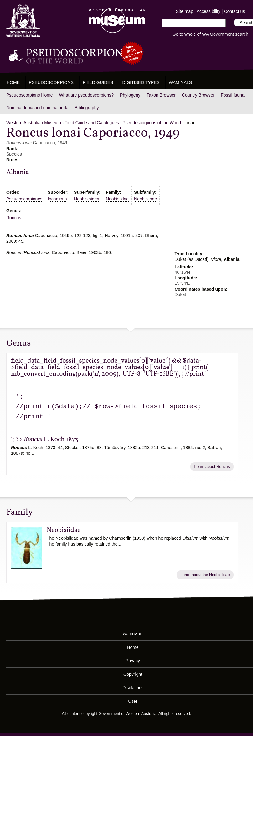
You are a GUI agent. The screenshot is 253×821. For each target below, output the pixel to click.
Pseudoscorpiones (24, 198)
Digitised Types (141, 82)
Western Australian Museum (115, 20)
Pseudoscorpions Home (29, 95)
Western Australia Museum (23, 20)
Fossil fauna (232, 95)
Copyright (132, 674)
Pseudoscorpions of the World (152, 122)
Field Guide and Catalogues (92, 122)
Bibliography (87, 107)
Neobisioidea (86, 198)
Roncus (13, 217)
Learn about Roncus (212, 466)
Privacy (133, 660)
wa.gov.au (133, 633)
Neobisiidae (117, 198)
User (132, 701)
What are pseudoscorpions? (86, 95)
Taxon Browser (161, 95)
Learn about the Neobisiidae (205, 575)
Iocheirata (57, 198)
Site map (184, 11)
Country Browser (198, 95)
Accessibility (208, 11)
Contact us (234, 11)
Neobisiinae (145, 198)
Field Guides (98, 82)
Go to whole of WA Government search (210, 34)
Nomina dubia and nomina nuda (37, 107)
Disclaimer (132, 687)
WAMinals (180, 82)
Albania (17, 172)
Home (13, 82)
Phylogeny (130, 95)
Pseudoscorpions (51, 82)
